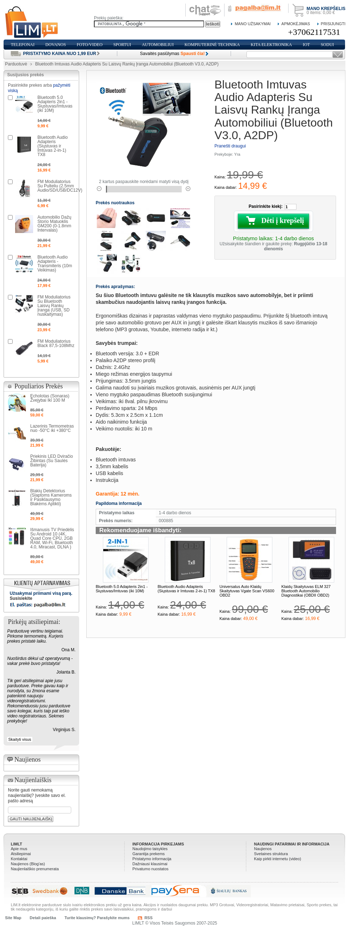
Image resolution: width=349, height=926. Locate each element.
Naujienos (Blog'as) (28, 864)
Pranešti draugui (230, 146)
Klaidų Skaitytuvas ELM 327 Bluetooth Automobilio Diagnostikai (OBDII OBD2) (306, 590)
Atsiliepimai (21, 854)
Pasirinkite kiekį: (266, 206)
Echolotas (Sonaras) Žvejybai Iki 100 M (49, 398)
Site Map (13, 918)
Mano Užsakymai (253, 24)
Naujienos (263, 849)
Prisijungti (333, 24)
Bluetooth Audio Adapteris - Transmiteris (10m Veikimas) (54, 264)
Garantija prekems (148, 854)
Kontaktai (19, 859)
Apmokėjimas (295, 24)
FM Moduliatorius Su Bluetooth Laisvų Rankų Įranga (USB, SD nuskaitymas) (54, 306)
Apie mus (19, 849)
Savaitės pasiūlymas (172, 53)
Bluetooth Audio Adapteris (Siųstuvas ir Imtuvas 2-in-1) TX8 (186, 588)
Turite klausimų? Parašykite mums (97, 918)
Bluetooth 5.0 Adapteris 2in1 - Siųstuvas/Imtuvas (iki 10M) (122, 588)
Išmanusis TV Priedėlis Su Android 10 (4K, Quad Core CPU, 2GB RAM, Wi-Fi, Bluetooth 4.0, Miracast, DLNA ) (52, 538)
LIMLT (16, 844)
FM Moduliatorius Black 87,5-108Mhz (55, 343)
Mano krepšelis (326, 8)
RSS (148, 918)
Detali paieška (43, 918)
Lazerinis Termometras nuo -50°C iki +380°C (52, 428)
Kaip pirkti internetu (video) (277, 859)
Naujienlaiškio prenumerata (35, 869)
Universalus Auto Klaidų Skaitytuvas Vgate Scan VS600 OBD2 (246, 590)
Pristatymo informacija (151, 859)
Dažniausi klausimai (149, 864)
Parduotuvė (16, 64)
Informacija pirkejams (158, 844)
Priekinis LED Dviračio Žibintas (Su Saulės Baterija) (51, 460)
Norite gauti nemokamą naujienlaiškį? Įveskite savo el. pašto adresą (37, 795)
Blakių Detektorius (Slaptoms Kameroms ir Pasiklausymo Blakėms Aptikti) (51, 497)
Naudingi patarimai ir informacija (292, 844)
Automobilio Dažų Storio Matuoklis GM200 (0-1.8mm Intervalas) (54, 224)
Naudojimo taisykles (150, 849)
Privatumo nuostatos (150, 869)
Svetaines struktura (271, 854)
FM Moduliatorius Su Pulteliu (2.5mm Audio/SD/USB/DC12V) (59, 186)
